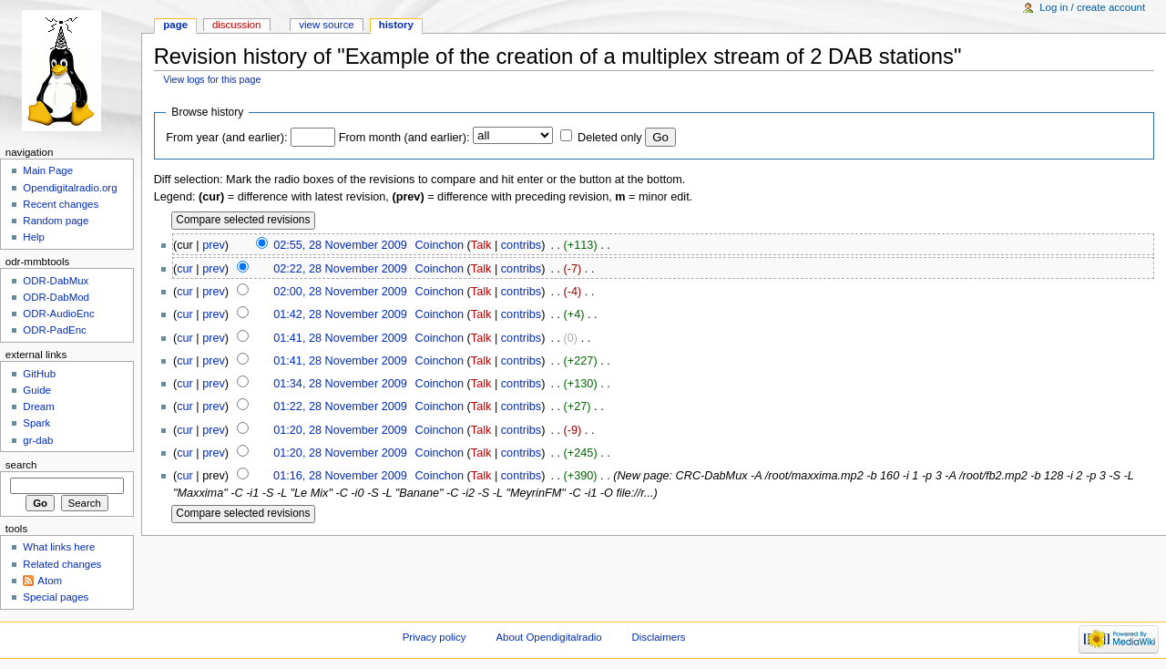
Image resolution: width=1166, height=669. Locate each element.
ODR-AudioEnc (58, 313)
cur (185, 268)
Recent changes (60, 204)
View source (326, 24)
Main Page (48, 170)
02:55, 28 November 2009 (340, 245)
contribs (521, 245)
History (396, 24)
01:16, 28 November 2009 (340, 475)
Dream (38, 406)
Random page (55, 220)
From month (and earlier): (404, 137)
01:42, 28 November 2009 (340, 314)
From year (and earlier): (226, 137)
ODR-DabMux (55, 280)
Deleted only (610, 137)
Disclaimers (659, 637)
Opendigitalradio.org (70, 187)
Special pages (55, 597)
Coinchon (439, 245)
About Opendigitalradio (548, 637)
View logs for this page (212, 79)
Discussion (236, 24)
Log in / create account (1092, 7)
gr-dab (38, 440)
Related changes (62, 564)
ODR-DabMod (56, 297)
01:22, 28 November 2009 (340, 406)
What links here (59, 546)
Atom (49, 580)
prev (213, 245)
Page (175, 24)
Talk (481, 245)
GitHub (39, 373)
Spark (36, 422)
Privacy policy (434, 637)
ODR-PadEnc (54, 329)
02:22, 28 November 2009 (340, 268)
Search (21, 464)
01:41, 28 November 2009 (340, 338)
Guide (37, 390)
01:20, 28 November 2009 (340, 430)
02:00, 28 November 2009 (340, 291)
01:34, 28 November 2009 (340, 383)
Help (34, 237)
